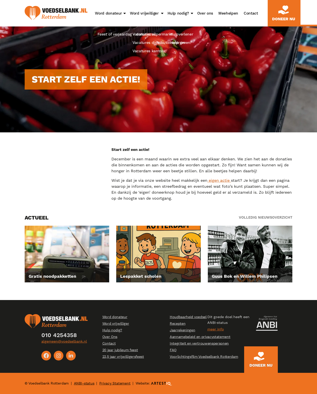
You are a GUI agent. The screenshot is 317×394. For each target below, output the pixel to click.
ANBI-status (84, 383)
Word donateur (108, 13)
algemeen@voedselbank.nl (64, 341)
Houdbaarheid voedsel (188, 317)
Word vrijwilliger (144, 13)
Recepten (177, 323)
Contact (251, 13)
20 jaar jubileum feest (120, 350)
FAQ (173, 350)
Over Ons (109, 337)
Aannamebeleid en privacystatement (200, 337)
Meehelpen (228, 13)
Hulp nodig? (178, 13)
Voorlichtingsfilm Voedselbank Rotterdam (204, 357)
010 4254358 (59, 335)
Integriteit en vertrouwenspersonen (199, 343)
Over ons (205, 13)
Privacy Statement (114, 383)
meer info (215, 329)
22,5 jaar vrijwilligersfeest (123, 357)
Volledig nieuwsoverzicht (265, 217)
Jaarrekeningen (182, 330)
